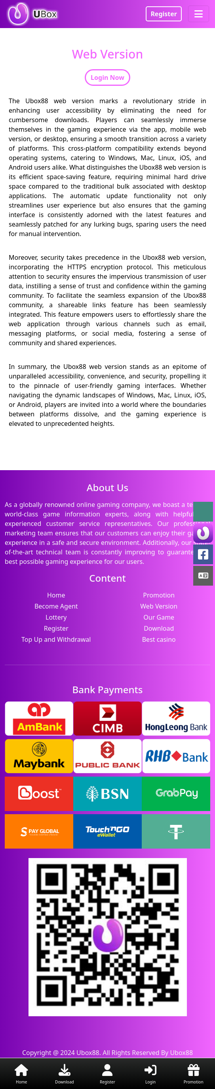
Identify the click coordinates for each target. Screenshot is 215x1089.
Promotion (159, 595)
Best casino (159, 639)
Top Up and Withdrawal (56, 639)
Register (163, 13)
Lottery (56, 617)
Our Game (158, 617)
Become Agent (56, 606)
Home (56, 595)
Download (159, 628)
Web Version (158, 606)
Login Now (107, 77)
